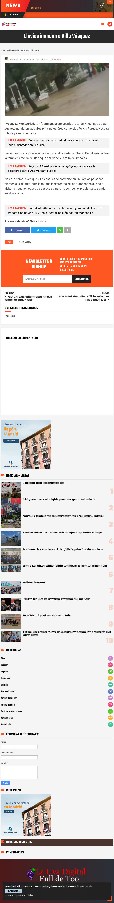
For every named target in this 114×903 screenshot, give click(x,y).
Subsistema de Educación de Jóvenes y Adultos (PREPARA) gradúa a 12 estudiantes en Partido (63, 549)
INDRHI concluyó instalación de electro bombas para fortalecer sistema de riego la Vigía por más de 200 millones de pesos (67, 633)
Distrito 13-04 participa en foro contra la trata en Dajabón (47, 616)
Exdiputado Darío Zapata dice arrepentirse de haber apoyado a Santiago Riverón (56, 599)
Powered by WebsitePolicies (19, 895)
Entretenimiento (8, 692)
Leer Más (88, 887)
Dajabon (4, 665)
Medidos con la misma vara (34, 582)
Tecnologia (6, 725)
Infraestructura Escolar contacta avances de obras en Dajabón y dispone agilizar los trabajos (62, 533)
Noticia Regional (25, 242)
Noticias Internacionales (11, 711)
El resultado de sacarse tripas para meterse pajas (43, 483)
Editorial (4, 685)
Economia (5, 678)
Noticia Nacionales (9, 698)
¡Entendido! (14, 891)
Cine (3, 658)
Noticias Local (7, 718)
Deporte (4, 672)
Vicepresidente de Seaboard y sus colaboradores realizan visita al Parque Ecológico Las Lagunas (63, 516)
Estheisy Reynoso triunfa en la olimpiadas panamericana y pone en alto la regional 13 (59, 500)
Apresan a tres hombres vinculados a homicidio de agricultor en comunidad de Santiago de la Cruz (65, 566)
